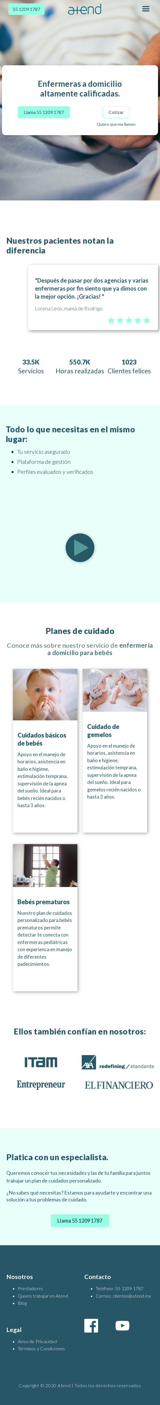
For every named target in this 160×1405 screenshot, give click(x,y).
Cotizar (116, 112)
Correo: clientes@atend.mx (123, 1295)
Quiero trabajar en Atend (43, 1295)
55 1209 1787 (26, 9)
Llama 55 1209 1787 (44, 112)
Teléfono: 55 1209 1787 (119, 1288)
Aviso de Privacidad (37, 1341)
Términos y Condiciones (41, 1348)
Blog (22, 1303)
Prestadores (30, 1288)
